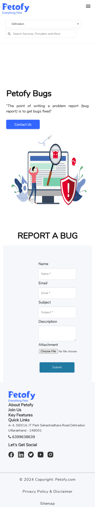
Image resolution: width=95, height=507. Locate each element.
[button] (43, 24)
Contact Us (22, 124)
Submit (57, 367)
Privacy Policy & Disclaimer (47, 491)
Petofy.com (65, 479)
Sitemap (47, 503)
